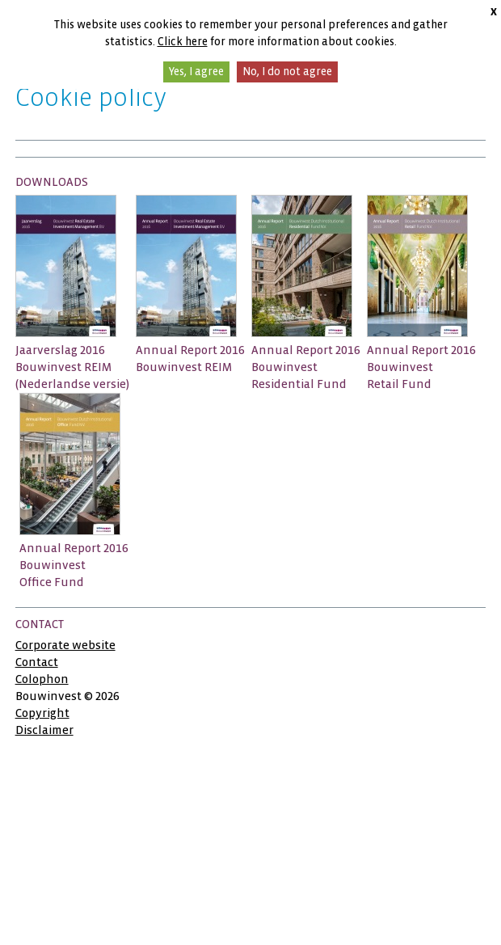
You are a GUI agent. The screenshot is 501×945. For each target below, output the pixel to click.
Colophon (42, 679)
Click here (183, 42)
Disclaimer (44, 730)
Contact (36, 662)
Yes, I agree (196, 71)
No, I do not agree (287, 71)
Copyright (42, 713)
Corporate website (65, 645)
